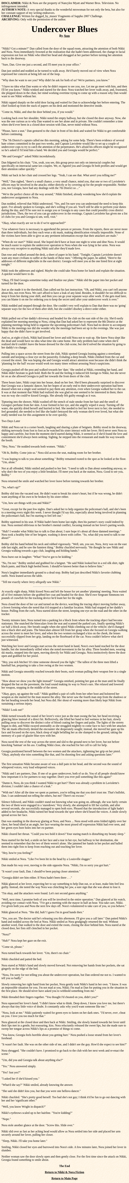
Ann (67, 36)
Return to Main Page (64, 1178)
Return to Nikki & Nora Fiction (64, 1172)
